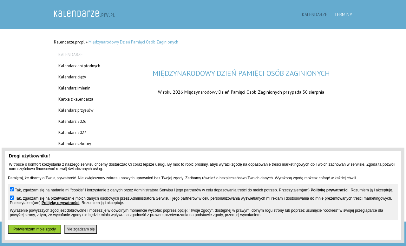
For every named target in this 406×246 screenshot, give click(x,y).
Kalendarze (314, 14)
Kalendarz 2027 (72, 132)
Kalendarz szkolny (74, 143)
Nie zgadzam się (81, 229)
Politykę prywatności (329, 190)
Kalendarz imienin (74, 88)
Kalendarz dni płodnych (79, 66)
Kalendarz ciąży (72, 77)
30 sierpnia (313, 92)
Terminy (343, 14)
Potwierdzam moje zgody (34, 229)
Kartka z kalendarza (75, 99)
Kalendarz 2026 (72, 121)
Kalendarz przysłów (76, 110)
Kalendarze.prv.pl (69, 42)
